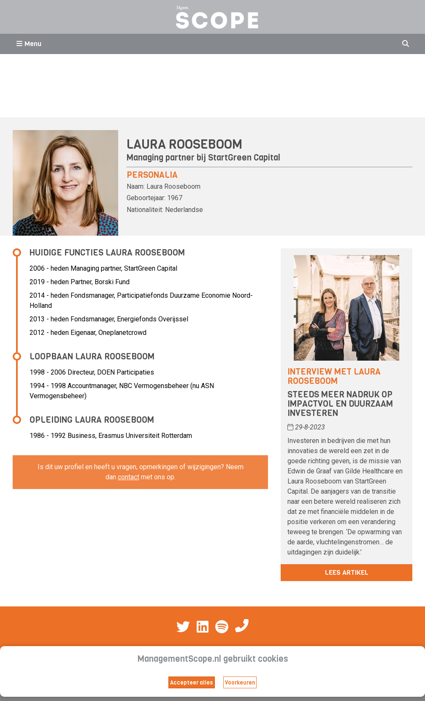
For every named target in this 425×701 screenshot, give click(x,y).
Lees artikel (346, 572)
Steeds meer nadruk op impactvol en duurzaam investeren (340, 404)
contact (128, 477)
